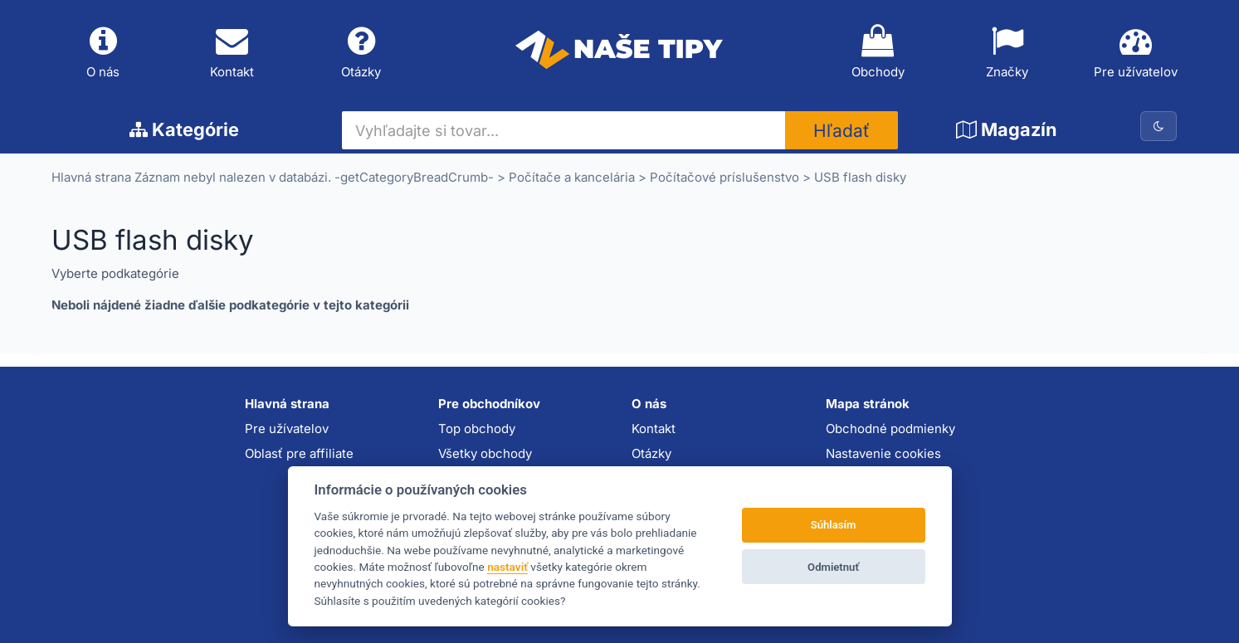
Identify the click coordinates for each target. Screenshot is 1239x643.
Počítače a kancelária (572, 177)
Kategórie (184, 129)
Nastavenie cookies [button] (883, 453)
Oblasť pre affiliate (299, 453)
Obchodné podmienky (890, 428)
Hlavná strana (91, 177)
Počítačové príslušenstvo (724, 177)
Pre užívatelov (1136, 52)
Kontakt (232, 52)
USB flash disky (860, 177)
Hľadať (841, 130)
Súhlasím (833, 525)
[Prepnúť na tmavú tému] (1158, 126)
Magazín (1006, 129)
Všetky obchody (485, 453)
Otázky (362, 52)
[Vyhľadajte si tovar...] (564, 130)
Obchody (878, 52)
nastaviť (507, 566)
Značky (1006, 52)
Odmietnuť (833, 567)
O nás (103, 52)
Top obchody (476, 428)
